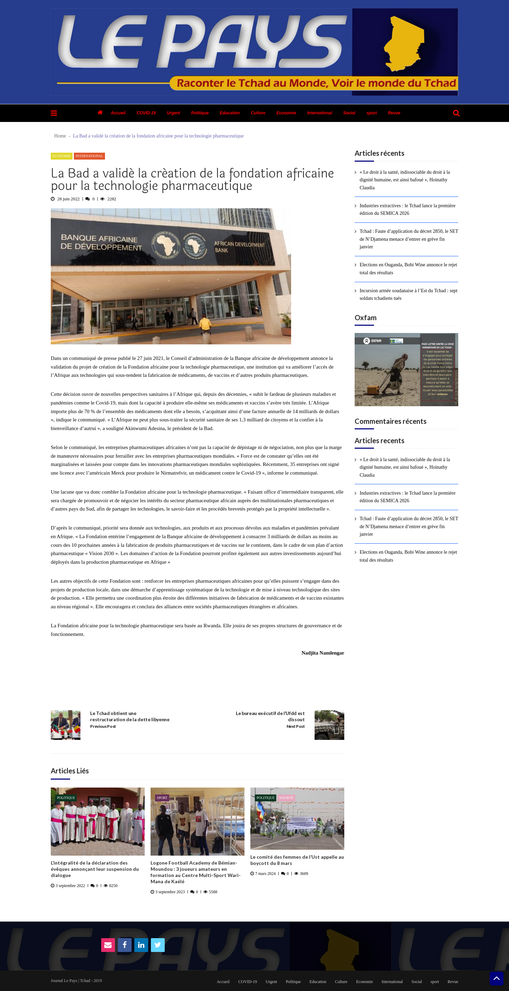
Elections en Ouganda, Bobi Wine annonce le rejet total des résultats (408, 268)
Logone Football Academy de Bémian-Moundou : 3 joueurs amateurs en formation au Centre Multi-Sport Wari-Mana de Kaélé (196, 872)
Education (230, 113)
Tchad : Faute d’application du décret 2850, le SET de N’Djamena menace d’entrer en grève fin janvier (408, 239)
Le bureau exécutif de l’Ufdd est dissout (270, 716)
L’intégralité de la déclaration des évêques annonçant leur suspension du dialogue (95, 869)
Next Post (296, 726)
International (319, 113)
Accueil (118, 113)
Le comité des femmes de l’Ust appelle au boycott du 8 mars (297, 860)
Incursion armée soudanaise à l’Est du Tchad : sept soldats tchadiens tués (408, 294)
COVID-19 (146, 113)
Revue (394, 113)
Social (349, 113)
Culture (258, 113)
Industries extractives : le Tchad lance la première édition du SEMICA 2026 (407, 209)
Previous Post (103, 726)
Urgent (173, 113)
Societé (286, 798)
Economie (286, 113)
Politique (200, 113)
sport (371, 113)
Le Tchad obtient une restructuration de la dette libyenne (129, 716)
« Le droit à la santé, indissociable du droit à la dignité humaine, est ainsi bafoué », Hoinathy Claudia (404, 180)
